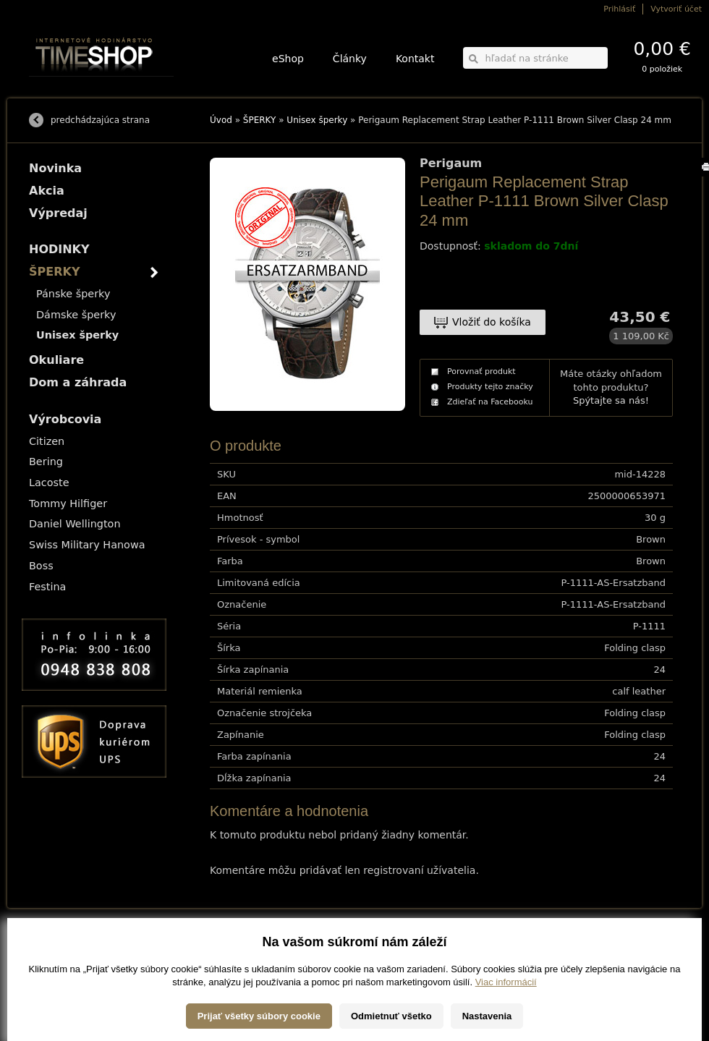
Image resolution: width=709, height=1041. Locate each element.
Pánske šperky (73, 293)
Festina (47, 586)
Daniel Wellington (75, 524)
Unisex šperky (316, 120)
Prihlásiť (619, 9)
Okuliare (56, 360)
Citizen (46, 441)
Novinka (55, 168)
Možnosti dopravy (57, 947)
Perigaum (451, 163)
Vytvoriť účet (676, 9)
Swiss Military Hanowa (87, 545)
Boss (41, 566)
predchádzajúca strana (100, 120)
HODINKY (59, 249)
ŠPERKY (259, 120)
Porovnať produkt (481, 371)
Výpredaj (58, 213)
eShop (288, 58)
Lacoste (49, 482)
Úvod (221, 120)
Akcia (46, 190)
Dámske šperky (76, 314)
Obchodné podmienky (64, 967)
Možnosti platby (53, 957)
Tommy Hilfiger (68, 503)
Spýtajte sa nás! (611, 400)
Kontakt (415, 58)
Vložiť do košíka (491, 322)
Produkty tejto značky (490, 386)
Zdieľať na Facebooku (490, 402)
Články (350, 58)
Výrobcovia (65, 419)
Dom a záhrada (78, 382)
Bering (46, 461)
